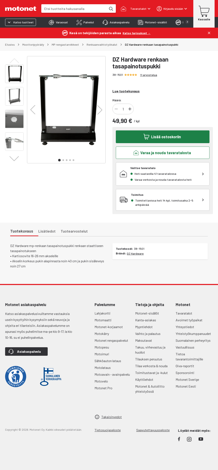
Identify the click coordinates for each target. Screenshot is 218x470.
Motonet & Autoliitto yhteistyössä (150, 388)
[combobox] (74, 8)
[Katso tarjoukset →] (137, 33)
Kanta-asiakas (145, 320)
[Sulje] (209, 33)
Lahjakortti (102, 313)
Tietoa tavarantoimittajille (189, 356)
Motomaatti (103, 320)
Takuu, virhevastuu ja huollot (150, 349)
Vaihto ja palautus (148, 334)
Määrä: (117, 100)
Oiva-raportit (185, 366)
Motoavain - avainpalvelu (112, 374)
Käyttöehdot (144, 379)
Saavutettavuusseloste (153, 430)
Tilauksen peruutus (148, 359)
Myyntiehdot (144, 327)
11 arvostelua (148, 75)
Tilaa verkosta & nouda (151, 366)
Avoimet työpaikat (189, 320)
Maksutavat (143, 340)
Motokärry (102, 334)
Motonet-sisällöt (147, 313)
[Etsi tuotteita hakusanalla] (110, 8)
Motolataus (103, 368)
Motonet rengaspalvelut (111, 340)
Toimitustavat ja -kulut (151, 373)
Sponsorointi (185, 373)
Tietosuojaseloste (108, 430)
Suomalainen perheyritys (193, 340)
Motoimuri (102, 354)
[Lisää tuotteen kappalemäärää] (129, 109)
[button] (32, 109)
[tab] (58, 22)
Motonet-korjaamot (109, 327)
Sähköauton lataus (108, 361)
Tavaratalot (184, 313)
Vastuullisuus (185, 347)
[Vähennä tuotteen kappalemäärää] (116, 109)
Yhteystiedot (185, 327)
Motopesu (102, 347)
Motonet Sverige (187, 379)
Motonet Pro (103, 388)
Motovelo (101, 381)
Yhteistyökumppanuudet (193, 334)
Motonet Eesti (186, 386)
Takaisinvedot (111, 417)
